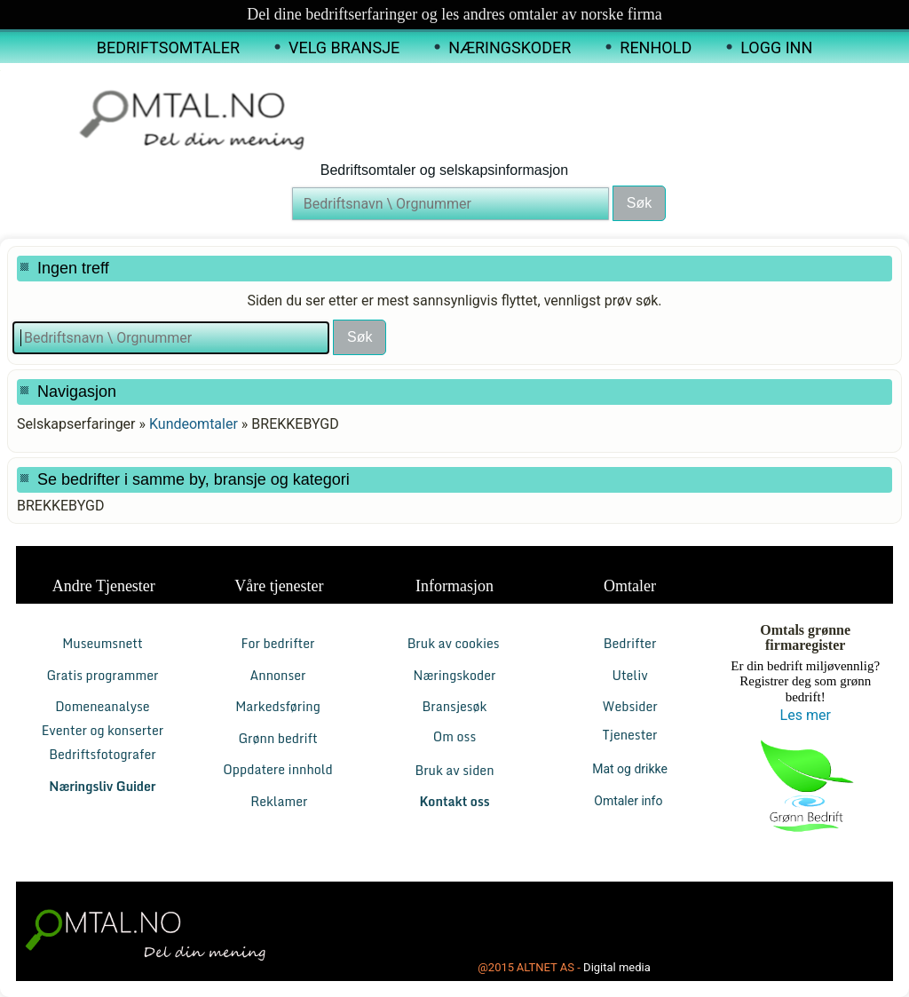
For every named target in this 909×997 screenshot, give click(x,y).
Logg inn (776, 47)
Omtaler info (630, 801)
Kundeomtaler (193, 423)
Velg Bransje (344, 47)
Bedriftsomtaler (168, 47)
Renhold (656, 47)
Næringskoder (509, 47)
